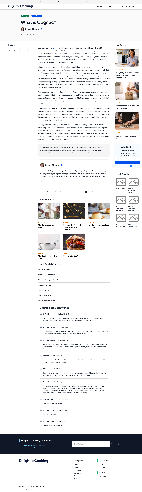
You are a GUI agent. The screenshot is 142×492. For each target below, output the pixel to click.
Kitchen (66, 222)
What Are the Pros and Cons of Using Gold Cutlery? (72, 227)
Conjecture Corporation (38, 486)
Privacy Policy (23, 489)
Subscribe (127, 162)
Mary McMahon (34, 29)
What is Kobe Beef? (71, 256)
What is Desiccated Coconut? (132, 208)
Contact (102, 467)
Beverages (42, 222)
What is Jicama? (120, 188)
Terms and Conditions (34, 489)
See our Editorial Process (56, 191)
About (101, 464)
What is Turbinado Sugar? (131, 190)
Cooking (119, 69)
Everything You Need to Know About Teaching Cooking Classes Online (127, 75)
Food (65, 253)
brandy (55, 48)
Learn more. (99, 1)
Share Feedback (91, 191)
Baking (118, 102)
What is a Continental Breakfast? (119, 208)
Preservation (78, 470)
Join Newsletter (127, 7)
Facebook (102, 476)
